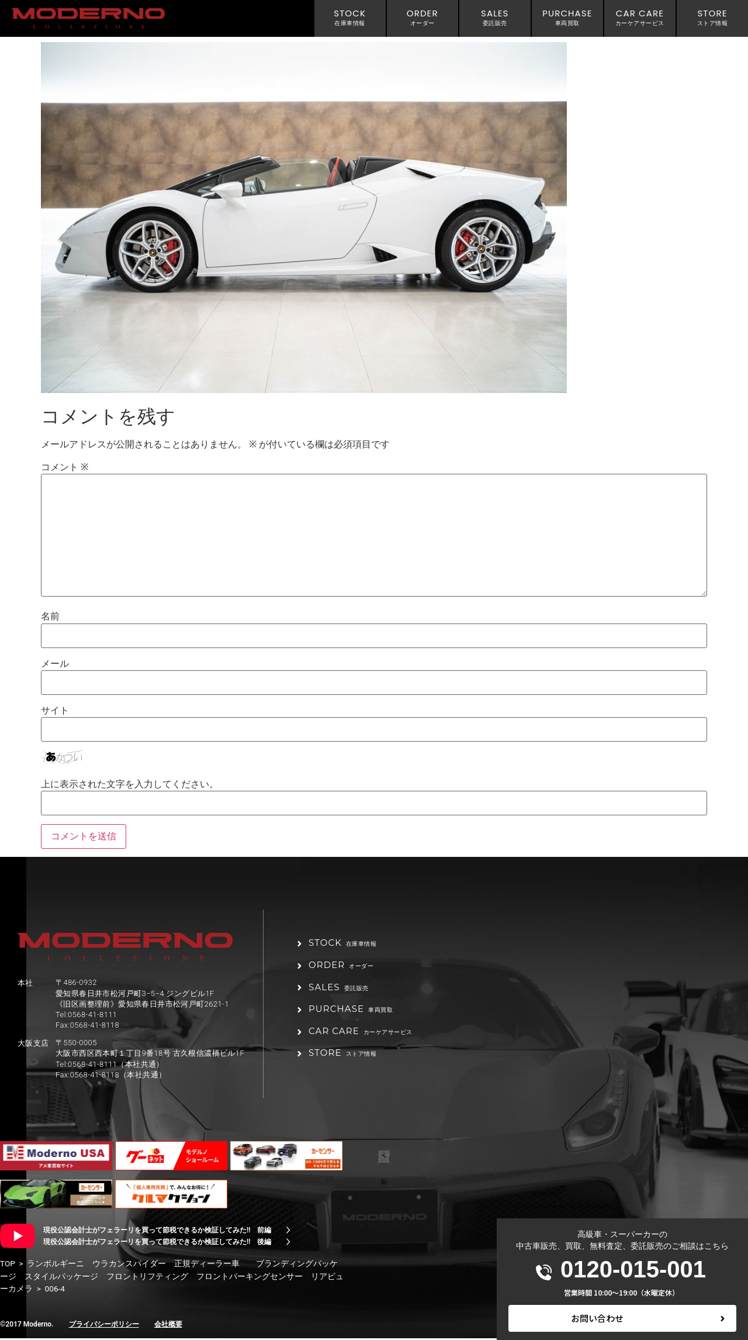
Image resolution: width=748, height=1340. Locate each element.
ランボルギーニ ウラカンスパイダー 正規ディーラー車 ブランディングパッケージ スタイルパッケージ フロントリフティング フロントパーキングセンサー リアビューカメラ (172, 1278)
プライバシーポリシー (104, 1326)
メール (55, 664)
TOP (7, 1265)
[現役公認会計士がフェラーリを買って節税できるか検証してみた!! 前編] (288, 1231)
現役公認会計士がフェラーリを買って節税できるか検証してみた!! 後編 (157, 1243)
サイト (55, 710)
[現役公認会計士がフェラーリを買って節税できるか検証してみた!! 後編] (288, 1243)
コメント (64, 467)
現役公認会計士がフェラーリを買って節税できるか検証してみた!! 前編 (157, 1232)
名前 (50, 616)
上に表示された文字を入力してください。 (130, 784)
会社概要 (168, 1326)
